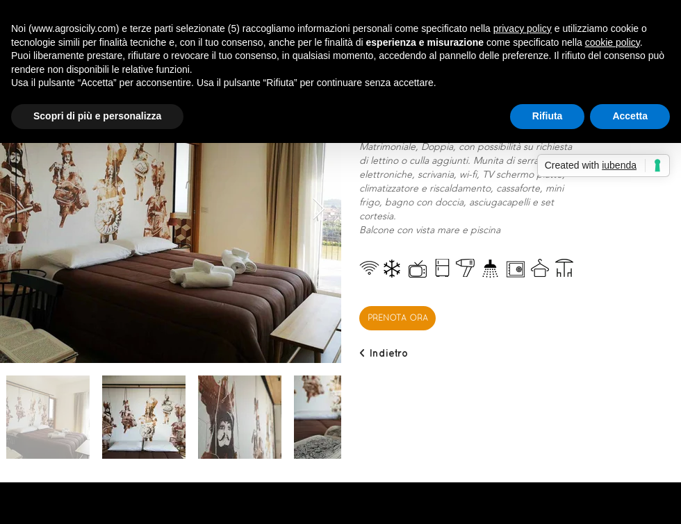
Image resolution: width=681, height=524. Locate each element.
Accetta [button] (630, 115)
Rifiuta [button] (547, 115)
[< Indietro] (383, 353)
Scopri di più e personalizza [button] (97, 115)
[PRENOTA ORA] (397, 318)
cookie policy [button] (612, 42)
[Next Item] (318, 209)
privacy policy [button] (522, 28)
